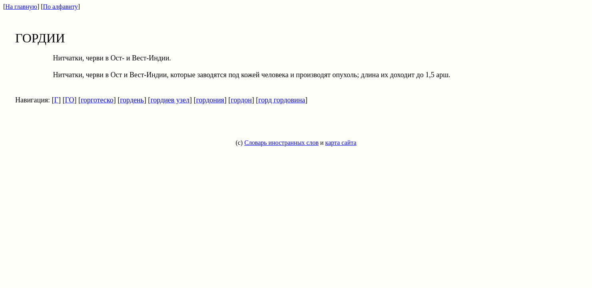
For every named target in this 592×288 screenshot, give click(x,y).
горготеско (97, 100)
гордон (241, 100)
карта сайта (341, 142)
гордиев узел (169, 100)
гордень (132, 100)
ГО (69, 100)
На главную (21, 6)
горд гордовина (281, 100)
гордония (210, 100)
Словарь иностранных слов (281, 142)
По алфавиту (60, 6)
